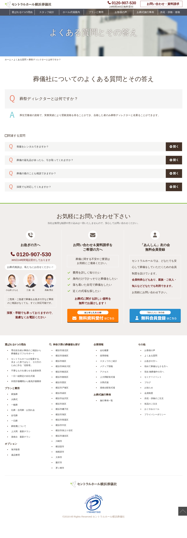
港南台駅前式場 (107, 387)
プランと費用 (96, 12)
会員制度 (148, 393)
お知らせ (148, 387)
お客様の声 (121, 12)
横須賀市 (60, 446)
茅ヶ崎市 (60, 468)
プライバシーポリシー (155, 414)
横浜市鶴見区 (62, 372)
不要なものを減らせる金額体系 (26, 370)
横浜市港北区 (62, 350)
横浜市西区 (61, 382)
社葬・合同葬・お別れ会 (23, 410)
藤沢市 (59, 462)
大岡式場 (104, 382)
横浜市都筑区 (62, 377)
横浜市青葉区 (62, 419)
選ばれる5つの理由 (22, 12)
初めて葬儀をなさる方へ (156, 366)
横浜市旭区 (61, 414)
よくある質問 (19, 59)
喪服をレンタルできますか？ (33, 146)
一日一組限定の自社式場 (23, 376)
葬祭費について (18, 426)
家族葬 (14, 394)
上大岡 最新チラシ (20, 431)
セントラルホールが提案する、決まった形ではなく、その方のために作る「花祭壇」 (26, 362)
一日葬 (14, 420)
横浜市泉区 (61, 404)
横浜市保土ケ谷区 (64, 430)
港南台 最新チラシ (20, 437)
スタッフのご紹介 (108, 361)
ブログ (147, 382)
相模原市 (60, 452)
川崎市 (59, 441)
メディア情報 (106, 366)
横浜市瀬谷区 (62, 436)
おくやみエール (151, 409)
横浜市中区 (61, 425)
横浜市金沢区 (62, 398)
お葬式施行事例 (145, 12)
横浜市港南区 (62, 355)
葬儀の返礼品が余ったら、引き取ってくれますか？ (45, 160)
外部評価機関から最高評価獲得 (26, 381)
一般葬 (14, 405)
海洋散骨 (15, 449)
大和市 (59, 457)
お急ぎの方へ (150, 361)
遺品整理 (15, 455)
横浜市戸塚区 (62, 387)
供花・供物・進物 (170, 12)
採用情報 (104, 355)
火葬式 (14, 399)
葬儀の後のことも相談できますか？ (36, 173)
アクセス (104, 372)
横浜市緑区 (61, 393)
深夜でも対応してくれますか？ (34, 186)
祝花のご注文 (150, 404)
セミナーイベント (153, 377)
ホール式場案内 (71, 12)
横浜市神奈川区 (63, 366)
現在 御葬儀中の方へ (154, 372)
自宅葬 (14, 415)
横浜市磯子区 (62, 409)
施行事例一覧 (106, 400)
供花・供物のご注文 (154, 398)
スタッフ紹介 (46, 12)
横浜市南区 (61, 361)
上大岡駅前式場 (107, 377)
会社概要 (104, 350)
